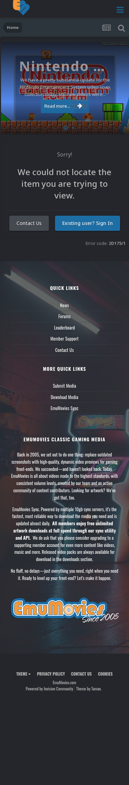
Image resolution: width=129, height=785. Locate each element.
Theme (23, 674)
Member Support (64, 338)
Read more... (63, 106)
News (64, 305)
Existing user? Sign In (87, 223)
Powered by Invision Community (49, 688)
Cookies (105, 674)
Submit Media (64, 385)
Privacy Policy (51, 674)
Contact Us (29, 223)
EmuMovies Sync (64, 408)
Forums (64, 316)
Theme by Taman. (88, 688)
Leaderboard (64, 327)
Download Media (64, 397)
